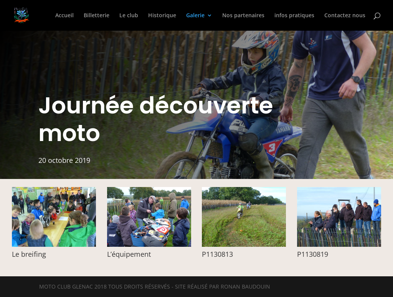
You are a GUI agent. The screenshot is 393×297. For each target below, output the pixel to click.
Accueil (64, 16)
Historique (162, 16)
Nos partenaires (243, 16)
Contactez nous (344, 16)
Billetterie (96, 16)
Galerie (195, 16)
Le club (128, 16)
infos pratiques (294, 16)
